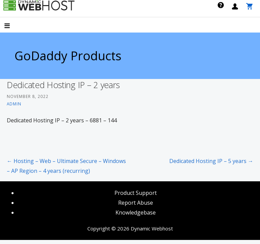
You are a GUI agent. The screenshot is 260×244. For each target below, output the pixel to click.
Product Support (135, 193)
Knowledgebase (135, 212)
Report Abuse (135, 202)
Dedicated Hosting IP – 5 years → (211, 161)
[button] (12, 26)
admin (14, 103)
